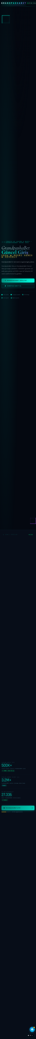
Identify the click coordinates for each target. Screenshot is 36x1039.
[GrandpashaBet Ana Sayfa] (13, 3)
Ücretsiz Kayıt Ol (13, 286)
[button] (32, 1029)
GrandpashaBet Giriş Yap (16, 280)
